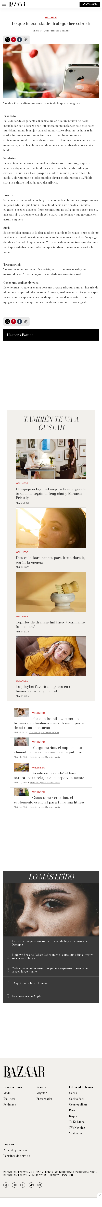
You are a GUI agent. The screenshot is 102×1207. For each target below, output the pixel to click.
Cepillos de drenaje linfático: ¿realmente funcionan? (50, 624)
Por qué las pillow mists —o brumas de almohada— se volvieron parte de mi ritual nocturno (49, 723)
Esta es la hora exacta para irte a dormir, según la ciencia (50, 560)
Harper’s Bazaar (60, 30)
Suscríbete (90, 4)
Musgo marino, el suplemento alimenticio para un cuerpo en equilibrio (48, 750)
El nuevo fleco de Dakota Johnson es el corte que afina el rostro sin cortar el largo (52, 956)
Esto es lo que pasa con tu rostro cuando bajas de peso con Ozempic (49, 943)
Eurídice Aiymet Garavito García (44, 732)
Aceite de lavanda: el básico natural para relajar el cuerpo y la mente (49, 775)
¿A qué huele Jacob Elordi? (29, 983)
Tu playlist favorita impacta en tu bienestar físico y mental (44, 689)
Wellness (51, 17)
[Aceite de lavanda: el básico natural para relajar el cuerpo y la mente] (21, 767)
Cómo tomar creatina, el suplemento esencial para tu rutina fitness (49, 800)
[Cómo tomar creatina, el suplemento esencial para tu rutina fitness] (21, 792)
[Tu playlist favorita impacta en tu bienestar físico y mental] (51, 656)
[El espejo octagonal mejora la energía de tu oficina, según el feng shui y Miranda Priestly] (51, 459)
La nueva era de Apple (26, 996)
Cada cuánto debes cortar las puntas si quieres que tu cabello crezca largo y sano (51, 970)
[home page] (16, 4)
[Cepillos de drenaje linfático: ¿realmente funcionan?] (51, 592)
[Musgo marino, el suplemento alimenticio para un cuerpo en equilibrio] (21, 741)
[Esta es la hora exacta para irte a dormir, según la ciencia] (51, 527)
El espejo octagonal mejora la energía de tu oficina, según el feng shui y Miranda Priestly (50, 493)
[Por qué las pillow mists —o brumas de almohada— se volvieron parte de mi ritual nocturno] (21, 712)
